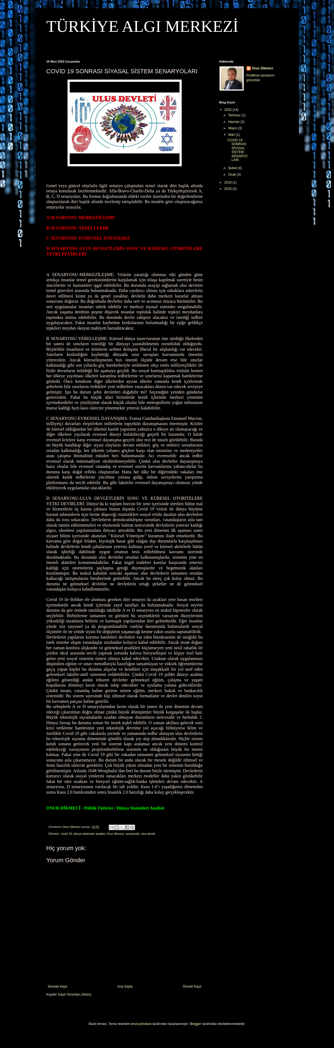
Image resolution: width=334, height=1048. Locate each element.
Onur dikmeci (115, 833)
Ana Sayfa (124, 986)
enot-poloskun (141, 1024)
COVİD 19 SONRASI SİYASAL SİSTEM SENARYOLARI (237, 150)
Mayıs (233, 128)
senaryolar (132, 833)
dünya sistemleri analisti (89, 833)
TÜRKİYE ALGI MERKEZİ (142, 26)
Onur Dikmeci (262, 68)
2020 (228, 110)
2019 (228, 182)
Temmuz (235, 115)
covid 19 (66, 833)
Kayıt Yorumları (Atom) (74, 994)
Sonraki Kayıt (57, 986)
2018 (228, 189)
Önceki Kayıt (192, 986)
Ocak (232, 174)
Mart (231, 135)
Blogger (195, 1024)
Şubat (233, 168)
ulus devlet (148, 833)
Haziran (234, 122)
